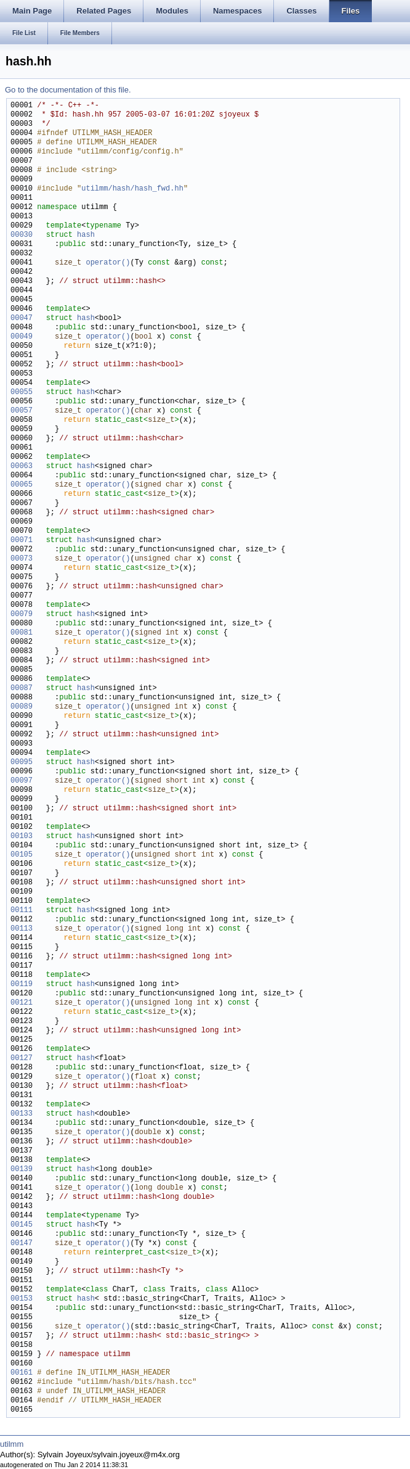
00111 (21, 910)
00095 (21, 762)
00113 (21, 929)
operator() (108, 263)
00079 (21, 614)
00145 (21, 1225)
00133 (21, 1114)
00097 (21, 781)
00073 (21, 559)
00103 (21, 836)
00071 (21, 540)
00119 (21, 984)
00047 (21, 318)
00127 (21, 1058)
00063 (21, 466)
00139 (21, 1169)
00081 (21, 633)
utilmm (11, 1444)
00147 (21, 1243)
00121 (21, 1003)
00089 (21, 707)
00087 (21, 688)
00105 (21, 855)
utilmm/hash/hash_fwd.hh (132, 189)
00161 (21, 1373)
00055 (21, 392)
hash (86, 235)
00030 (21, 235)
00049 (21, 337)
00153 (21, 1299)
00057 (21, 411)
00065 (21, 485)
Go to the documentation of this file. (68, 89)
